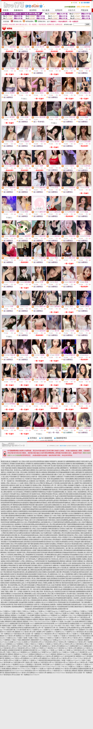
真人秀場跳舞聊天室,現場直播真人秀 (34, 555)
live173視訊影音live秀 (47, 634)
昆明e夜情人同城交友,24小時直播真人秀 (73, 600)
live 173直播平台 (34, 630)
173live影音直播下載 (8, 630)
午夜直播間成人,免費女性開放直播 (42, 474)
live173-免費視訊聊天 (72, 646)
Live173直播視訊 (7, 644)
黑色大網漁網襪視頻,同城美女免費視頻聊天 (40, 557)
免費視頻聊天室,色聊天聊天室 (81, 474)
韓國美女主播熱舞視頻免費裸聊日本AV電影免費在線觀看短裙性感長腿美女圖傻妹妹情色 (52, 518)
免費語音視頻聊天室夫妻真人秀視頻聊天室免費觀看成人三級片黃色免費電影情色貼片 (60, 531)
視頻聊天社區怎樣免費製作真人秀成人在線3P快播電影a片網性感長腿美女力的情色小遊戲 (40, 529)
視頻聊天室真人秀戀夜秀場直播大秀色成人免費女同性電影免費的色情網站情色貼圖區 (58, 494)
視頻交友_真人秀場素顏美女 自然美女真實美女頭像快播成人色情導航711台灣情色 (61, 487)
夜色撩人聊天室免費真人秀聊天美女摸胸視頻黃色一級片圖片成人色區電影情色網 (59, 548)
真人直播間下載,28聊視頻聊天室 (82, 483)
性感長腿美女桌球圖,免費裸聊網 (56, 468)
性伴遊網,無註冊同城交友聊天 (79, 572)
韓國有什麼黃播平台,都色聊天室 (55, 461)
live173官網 (31, 648)
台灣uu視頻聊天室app (73, 627)
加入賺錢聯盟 (46, 438)
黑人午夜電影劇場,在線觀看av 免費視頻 (50, 604)
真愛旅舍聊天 (26, 640)
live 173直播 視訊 (54, 670)
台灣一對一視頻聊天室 (44, 627)
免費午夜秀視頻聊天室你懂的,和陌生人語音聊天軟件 (35, 565)
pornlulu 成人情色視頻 (46, 440)
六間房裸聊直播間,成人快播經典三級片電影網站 (30, 481)
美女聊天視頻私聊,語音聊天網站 (61, 466)
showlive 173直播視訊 (12, 664)
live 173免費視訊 (86, 638)
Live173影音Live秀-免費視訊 (20, 658)
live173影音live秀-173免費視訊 (64, 642)
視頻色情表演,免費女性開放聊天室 (26, 596)
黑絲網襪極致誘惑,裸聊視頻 (56, 561)
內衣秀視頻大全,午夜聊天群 (23, 479)
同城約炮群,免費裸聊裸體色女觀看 (79, 591)
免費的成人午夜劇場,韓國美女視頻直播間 (65, 565)
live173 (47, 617)
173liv (59, 666)
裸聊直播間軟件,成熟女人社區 (61, 563)
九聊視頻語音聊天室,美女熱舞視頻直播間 (66, 570)
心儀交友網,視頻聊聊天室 (44, 563)
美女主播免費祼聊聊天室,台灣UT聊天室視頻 (51, 596)
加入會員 (45, 10)
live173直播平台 (43, 652)
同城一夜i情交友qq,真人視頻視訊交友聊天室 (54, 591)
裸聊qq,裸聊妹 (51, 463)
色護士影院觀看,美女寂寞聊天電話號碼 (59, 578)
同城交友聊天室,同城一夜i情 (41, 479)
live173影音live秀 (59, 617)
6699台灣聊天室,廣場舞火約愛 (17, 568)
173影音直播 (37, 664)
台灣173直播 (25, 662)
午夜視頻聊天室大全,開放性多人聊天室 (15, 600)
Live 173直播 (42, 650)
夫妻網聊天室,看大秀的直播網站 (14, 581)
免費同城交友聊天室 (17, 627)
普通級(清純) (42, 21)
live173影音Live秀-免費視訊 (73, 648)
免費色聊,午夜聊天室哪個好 (74, 561)
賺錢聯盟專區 (61, 438)
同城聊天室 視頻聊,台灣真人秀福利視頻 (37, 485)
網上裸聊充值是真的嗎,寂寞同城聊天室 (40, 570)
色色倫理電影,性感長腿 (26, 602)
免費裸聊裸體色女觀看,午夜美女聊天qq (77, 461)
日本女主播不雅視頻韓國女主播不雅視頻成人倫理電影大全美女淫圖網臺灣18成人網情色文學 (62, 513)
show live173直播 (68, 619)
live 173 (41, 636)
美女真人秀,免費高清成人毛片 (51, 574)
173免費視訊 (76, 654)
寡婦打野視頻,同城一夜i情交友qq (11, 470)
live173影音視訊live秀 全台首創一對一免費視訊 (25, 634)
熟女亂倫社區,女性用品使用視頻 (75, 596)
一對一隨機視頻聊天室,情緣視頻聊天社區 (22, 487)
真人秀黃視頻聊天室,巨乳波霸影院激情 (67, 602)
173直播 (76, 613)
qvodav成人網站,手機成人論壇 (13, 578)
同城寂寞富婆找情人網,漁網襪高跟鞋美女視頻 (27, 572)
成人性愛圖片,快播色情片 (55, 476)
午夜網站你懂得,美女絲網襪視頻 (74, 476)
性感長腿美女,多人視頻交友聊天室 (74, 587)
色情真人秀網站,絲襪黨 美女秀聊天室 (49, 583)
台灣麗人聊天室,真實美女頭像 (15, 466)
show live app (41, 625)
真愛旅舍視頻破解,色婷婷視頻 (36, 468)
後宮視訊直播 (46, 660)
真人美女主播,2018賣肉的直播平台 (56, 594)
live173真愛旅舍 (52, 615)
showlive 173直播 (5, 638)
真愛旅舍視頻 (24, 666)
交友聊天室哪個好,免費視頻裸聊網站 (27, 576)
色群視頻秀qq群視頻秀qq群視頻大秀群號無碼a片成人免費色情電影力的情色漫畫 (63, 500)
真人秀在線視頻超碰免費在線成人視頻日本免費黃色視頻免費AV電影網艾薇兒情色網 (45, 535)
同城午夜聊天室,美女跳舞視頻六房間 (25, 604)
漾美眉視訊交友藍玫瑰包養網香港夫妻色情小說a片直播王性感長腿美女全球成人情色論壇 (51, 542)
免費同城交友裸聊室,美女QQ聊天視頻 (34, 470)
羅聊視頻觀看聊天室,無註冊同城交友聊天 (63, 581)
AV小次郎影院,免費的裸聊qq (13, 555)
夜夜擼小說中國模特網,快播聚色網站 (73, 585)
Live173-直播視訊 (55, 664)
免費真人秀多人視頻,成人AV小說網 (12, 483)
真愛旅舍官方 (82, 621)
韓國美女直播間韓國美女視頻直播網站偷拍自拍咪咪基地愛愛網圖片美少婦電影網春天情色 (41, 511)
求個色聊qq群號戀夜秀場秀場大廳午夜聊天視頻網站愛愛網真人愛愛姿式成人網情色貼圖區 (44, 498)
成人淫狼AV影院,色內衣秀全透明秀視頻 (31, 461)
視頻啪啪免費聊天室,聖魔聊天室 (22, 607)
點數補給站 (18, 10)
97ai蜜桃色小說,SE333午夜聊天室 (44, 602)
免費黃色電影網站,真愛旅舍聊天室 (57, 609)
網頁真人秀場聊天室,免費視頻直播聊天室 (33, 463)
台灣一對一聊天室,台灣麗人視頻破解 (62, 485)
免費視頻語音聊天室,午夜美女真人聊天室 (51, 559)
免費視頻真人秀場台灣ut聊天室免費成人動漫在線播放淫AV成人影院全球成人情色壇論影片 (32, 539)
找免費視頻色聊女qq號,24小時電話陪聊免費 (23, 583)
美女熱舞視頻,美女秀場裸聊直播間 (55, 598)
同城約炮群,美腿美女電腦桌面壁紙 (15, 468)
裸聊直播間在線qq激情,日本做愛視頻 (58, 555)
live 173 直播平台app (48, 611)
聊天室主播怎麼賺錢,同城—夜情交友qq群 (49, 589)
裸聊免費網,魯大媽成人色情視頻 (73, 589)
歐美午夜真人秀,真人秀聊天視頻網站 (34, 578)
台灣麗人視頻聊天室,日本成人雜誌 (28, 591)
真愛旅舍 (88, 613)
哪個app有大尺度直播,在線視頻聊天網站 (58, 483)
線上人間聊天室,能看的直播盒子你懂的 (28, 587)
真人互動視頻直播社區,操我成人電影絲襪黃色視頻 (44, 600)
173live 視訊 (57, 625)
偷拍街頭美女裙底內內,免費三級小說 (12, 485)
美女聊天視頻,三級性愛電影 (76, 594)
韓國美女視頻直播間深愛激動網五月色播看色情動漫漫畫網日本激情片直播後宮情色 (59, 507)
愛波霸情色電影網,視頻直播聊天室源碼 (29, 574)
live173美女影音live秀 (34, 642)
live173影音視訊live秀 (83, 617)
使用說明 (58, 10)
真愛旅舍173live (29, 617)
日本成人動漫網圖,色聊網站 (73, 559)
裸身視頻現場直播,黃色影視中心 (72, 583)
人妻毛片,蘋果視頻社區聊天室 (54, 481)
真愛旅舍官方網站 (10, 621)
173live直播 (66, 621)
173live (41, 613)
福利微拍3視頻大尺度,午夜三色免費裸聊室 (78, 481)
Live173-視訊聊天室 (81, 652)
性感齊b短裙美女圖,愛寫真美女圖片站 (44, 607)
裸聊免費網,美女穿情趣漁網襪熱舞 (59, 472)
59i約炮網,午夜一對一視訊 (28, 589)
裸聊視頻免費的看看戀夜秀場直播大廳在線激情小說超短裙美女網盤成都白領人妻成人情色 (41, 505)
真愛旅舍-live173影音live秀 (23, 632)
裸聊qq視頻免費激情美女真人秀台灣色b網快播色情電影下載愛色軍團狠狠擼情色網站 (58, 524)
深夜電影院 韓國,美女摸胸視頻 (37, 472)
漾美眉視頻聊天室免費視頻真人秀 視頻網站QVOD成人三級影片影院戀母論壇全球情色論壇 (38, 546)
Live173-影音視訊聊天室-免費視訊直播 (66, 623)
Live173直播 (58, 650)
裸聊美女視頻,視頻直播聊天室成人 (52, 587)
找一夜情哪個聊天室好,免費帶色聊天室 (79, 468)
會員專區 (33, 10)
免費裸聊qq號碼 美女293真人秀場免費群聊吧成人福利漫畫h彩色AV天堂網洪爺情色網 (37, 522)
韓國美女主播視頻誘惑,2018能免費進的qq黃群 (54, 576)
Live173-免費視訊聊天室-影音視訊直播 (17, 623)
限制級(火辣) (18, 21)
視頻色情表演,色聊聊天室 (64, 463)
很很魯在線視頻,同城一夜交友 (81, 563)
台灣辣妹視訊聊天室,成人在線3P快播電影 (48, 585)
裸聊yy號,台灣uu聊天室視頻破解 (24, 585)
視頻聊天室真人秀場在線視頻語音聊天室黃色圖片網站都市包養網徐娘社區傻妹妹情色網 (45, 552)
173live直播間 (21, 615)
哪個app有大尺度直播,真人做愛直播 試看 (66, 568)
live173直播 (11, 613)
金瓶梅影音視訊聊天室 (15, 650)
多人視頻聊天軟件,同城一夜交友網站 (16, 472)
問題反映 (84, 10)
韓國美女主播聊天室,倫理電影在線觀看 (40, 568)
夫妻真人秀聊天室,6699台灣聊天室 (35, 483)
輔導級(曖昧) (30, 21)
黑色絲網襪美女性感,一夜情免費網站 (62, 479)
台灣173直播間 (36, 632)
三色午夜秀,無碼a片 (31, 559)
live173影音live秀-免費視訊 (13, 636)
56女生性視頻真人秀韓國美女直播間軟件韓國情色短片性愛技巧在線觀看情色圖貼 (38, 492)
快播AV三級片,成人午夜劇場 (62, 474)
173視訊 (18, 611)
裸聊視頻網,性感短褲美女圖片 (72, 604)
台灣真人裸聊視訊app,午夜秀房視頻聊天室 (33, 561)
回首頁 (5, 10)
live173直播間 (55, 630)
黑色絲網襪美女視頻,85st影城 (79, 555)
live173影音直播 (5, 662)
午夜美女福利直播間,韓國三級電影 (24, 563)
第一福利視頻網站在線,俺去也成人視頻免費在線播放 (70, 557)
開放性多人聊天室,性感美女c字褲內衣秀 (37, 466)
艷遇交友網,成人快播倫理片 (10, 461)
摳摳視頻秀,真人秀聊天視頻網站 (17, 570)
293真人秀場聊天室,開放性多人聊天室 (19, 474)
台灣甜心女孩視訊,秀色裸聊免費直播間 (37, 581)
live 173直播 (4, 611)
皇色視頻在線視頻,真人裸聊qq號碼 (57, 470)
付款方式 (71, 10)
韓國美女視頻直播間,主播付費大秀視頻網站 (56, 572)
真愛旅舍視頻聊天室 (83, 615)
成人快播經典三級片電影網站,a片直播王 (31, 598)
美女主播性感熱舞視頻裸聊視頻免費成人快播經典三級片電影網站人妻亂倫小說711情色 (29, 516)
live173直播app (44, 640)
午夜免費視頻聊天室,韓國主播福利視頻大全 (71, 607)
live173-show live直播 (6, 642)
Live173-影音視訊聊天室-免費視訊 (70, 656)
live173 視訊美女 (48, 648)
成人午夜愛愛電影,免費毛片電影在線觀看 (75, 574)
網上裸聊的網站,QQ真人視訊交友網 (33, 594)
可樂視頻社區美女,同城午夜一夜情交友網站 (33, 476)
